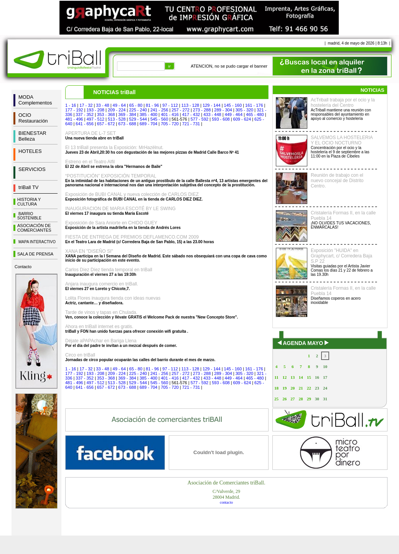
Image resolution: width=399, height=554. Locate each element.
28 (300, 398)
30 (317, 398)
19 (284, 388)
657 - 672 (106, 123)
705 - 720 (169, 123)
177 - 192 (74, 110)
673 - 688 (127, 123)
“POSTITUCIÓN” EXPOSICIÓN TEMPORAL (110, 176)
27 (292, 398)
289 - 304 (223, 110)
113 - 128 (190, 105)
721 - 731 (191, 123)
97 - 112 (170, 105)
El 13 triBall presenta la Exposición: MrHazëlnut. (114, 147)
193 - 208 (95, 110)
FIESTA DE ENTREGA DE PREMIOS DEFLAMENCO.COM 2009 (132, 237)
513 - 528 (116, 119)
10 (325, 366)
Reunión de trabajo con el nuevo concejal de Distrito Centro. (337, 181)
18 (276, 388)
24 (325, 388)
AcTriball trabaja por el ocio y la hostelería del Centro (343, 102)
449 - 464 (233, 114)
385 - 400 (148, 114)
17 (325, 377)
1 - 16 (70, 105)
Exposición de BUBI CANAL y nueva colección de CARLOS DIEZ (132, 194)
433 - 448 (212, 114)
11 (276, 377)
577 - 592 (199, 119)
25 (276, 398)
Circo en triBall (80, 355)
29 (309, 398)
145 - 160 (233, 105)
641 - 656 (84, 123)
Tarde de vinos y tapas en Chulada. (101, 312)
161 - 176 (254, 105)
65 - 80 (135, 105)
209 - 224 (116, 110)
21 (300, 388)
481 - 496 (74, 119)
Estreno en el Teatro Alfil (90, 161)
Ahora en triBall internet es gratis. (99, 326)
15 (309, 377)
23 (317, 388)
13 (292, 377)
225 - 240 (138, 110)
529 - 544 (138, 119)
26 (284, 398)
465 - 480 (255, 114)
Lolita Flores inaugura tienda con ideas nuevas (112, 298)
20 (292, 388)
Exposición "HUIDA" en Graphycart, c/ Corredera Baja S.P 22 (341, 256)
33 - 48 (102, 105)
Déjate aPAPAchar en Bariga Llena (101, 340)
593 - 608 (220, 119)
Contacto (23, 266)
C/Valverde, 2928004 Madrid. (226, 494)
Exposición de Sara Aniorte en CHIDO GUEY (111, 223)
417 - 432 (191, 114)
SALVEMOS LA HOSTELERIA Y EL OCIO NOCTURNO (342, 140)
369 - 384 (127, 114)
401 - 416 (169, 114)
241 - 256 (159, 110)
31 (325, 398)
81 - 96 (152, 105)
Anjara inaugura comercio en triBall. (101, 284)
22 (309, 388)
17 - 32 (85, 105)
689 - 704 (148, 123)
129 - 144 (211, 105)
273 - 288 (202, 110)
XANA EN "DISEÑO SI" (89, 251)
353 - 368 (106, 114)
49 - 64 (119, 105)
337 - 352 (84, 114)
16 (317, 377)
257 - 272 (180, 110)
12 (284, 377)
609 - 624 (242, 119)
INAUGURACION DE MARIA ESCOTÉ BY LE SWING (120, 208)
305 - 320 (244, 110)
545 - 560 (159, 119)
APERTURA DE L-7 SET (90, 133)
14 (300, 377)
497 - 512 (95, 119)
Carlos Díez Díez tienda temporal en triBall (108, 269)
